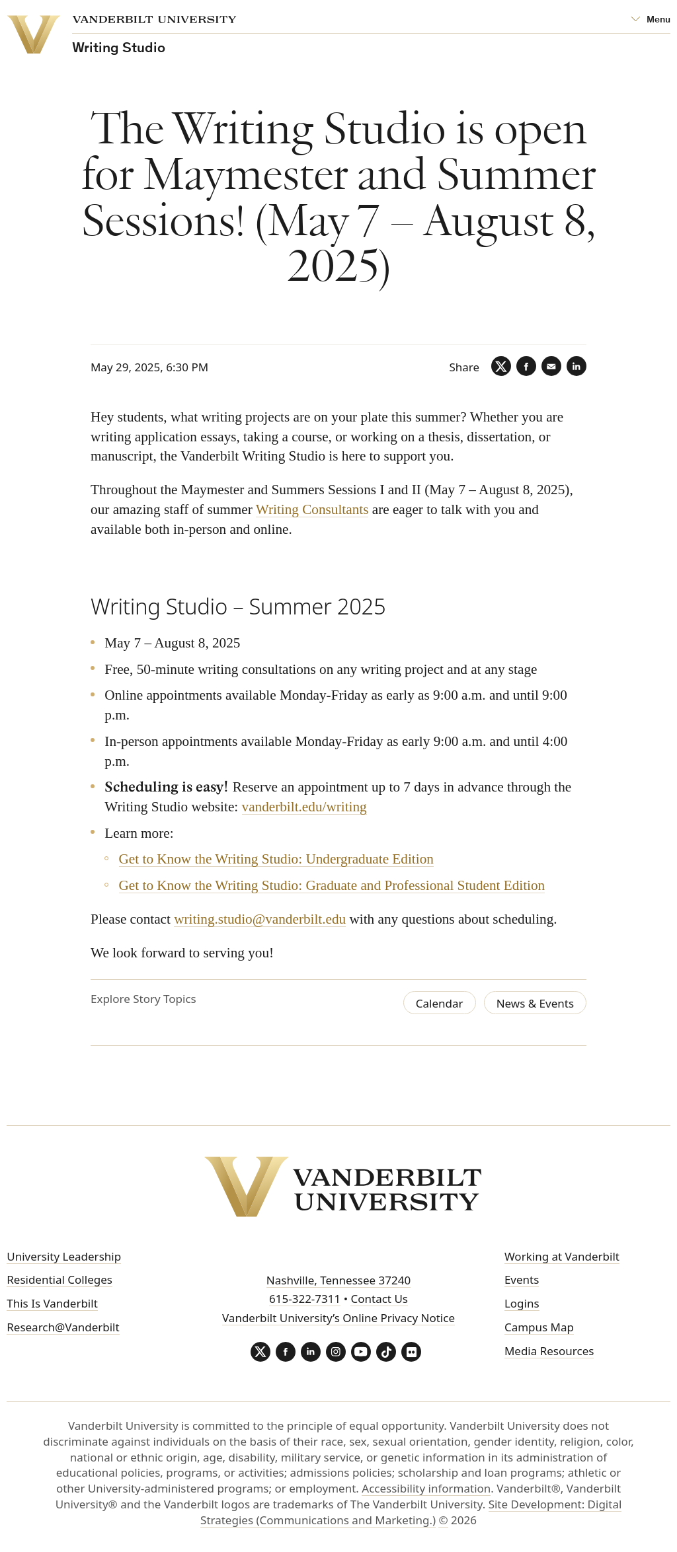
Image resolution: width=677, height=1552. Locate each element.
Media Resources (549, 1350)
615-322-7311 (304, 1298)
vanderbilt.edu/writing (303, 807)
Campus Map (539, 1327)
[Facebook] (526, 366)
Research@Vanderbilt (63, 1327)
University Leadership (64, 1256)
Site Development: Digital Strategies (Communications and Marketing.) (410, 1512)
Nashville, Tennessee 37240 (338, 1280)
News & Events (535, 1003)
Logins (521, 1303)
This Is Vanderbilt (52, 1303)
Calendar (439, 1003)
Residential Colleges (59, 1279)
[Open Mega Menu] (650, 20)
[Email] (551, 366)
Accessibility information (426, 1488)
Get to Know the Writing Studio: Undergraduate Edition (275, 860)
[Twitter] (501, 366)
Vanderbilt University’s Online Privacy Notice (338, 1317)
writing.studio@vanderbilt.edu (260, 919)
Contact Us (379, 1298)
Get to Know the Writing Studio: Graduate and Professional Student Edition (331, 886)
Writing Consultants (312, 510)
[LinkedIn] (576, 366)
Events (521, 1279)
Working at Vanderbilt (561, 1256)
